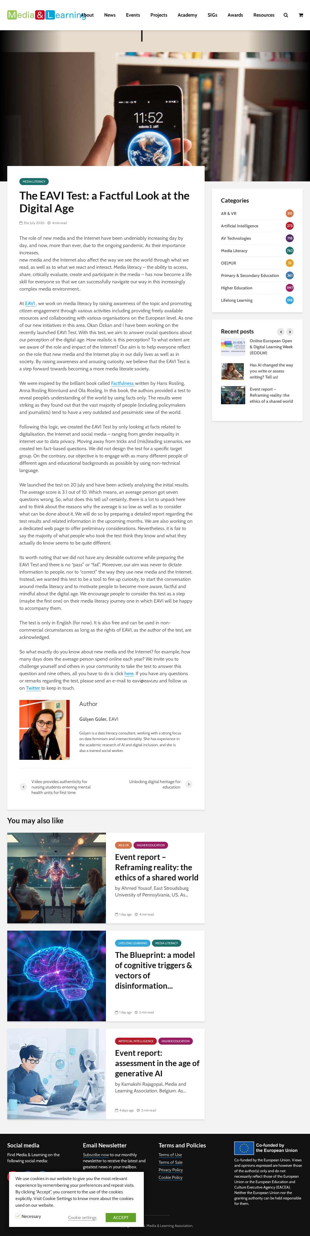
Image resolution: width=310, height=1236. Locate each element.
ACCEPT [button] (120, 1217)
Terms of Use (170, 1154)
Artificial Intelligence (135, 1041)
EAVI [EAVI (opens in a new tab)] (30, 303)
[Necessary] (17, 1216)
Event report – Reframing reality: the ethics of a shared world (157, 867)
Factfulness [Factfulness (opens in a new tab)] (123, 383)
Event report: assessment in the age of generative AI (157, 1063)
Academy (187, 15)
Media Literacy (34, 182)
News (110, 15)
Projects (158, 15)
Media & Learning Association (170, 1225)
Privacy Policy (171, 1170)
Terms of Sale (171, 1162)
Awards (235, 15)
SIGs (212, 15)
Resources (264, 15)
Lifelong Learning (132, 943)
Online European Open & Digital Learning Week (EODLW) (271, 347)
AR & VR (123, 845)
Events (133, 15)
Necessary (31, 1216)
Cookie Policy (171, 1177)
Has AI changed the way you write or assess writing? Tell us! (271, 371)
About (87, 15)
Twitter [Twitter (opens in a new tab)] (33, 688)
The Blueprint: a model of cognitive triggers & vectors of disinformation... (155, 970)
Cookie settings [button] (82, 1217)
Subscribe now (96, 1154)
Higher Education (151, 845)
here (129, 673)
